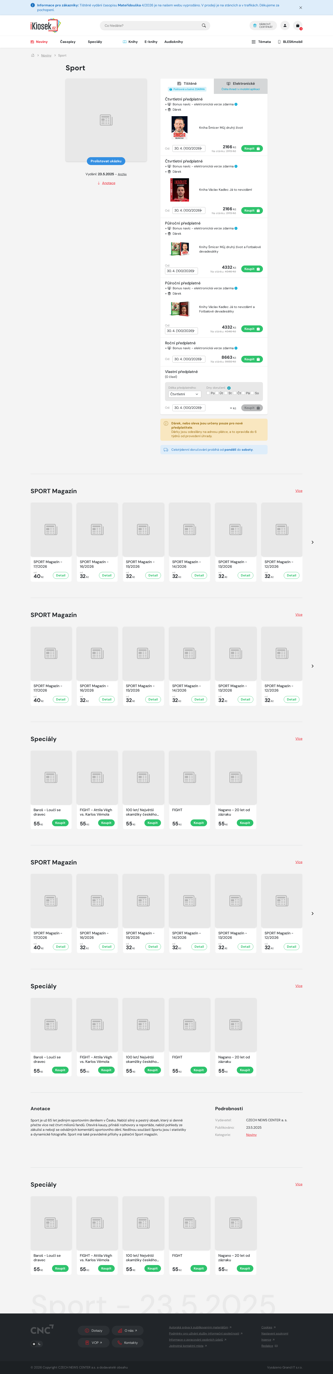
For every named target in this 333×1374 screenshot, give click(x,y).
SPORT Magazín (54, 491)
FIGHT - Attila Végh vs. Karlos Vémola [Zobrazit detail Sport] (96, 812)
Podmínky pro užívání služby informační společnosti (206, 1333)
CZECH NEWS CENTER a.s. (77, 1367)
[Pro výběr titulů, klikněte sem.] (204, 25)
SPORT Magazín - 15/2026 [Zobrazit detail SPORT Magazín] (140, 564)
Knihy (130, 42)
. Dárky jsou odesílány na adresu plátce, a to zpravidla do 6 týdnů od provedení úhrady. (210, 429)
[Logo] (46, 25)
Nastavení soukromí (274, 1333)
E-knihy (151, 42)
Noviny (39, 42)
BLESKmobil (290, 42)
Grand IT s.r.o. (292, 1367)
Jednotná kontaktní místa (188, 1346)
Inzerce (268, 1340)
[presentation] (308, 542)
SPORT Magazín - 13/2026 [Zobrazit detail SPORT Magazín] (232, 564)
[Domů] (32, 55)
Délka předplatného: (182, 388)
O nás (127, 1330)
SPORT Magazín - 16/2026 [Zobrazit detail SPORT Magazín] (94, 564)
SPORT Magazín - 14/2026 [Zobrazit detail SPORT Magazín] (186, 564)
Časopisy (68, 42)
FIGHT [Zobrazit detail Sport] (177, 810)
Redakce (269, 1346)
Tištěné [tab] (187, 86)
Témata (261, 41)
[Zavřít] (300, 7)
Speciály (95, 42)
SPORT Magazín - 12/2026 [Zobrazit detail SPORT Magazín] (279, 564)
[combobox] (155, 25)
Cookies (268, 1327)
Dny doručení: (218, 388)
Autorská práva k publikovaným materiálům (200, 1327)
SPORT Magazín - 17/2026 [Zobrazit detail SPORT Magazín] (48, 564)
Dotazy (93, 1330)
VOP (93, 1342)
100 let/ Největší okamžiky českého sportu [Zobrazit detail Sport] (141, 812)
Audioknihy (173, 42)
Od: (167, 148)
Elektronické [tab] (240, 86)
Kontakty (128, 1342)
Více (298, 491)
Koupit (252, 148)
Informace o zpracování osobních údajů (198, 1340)
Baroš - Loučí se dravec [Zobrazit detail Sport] (47, 812)
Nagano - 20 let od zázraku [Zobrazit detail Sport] (234, 812)
